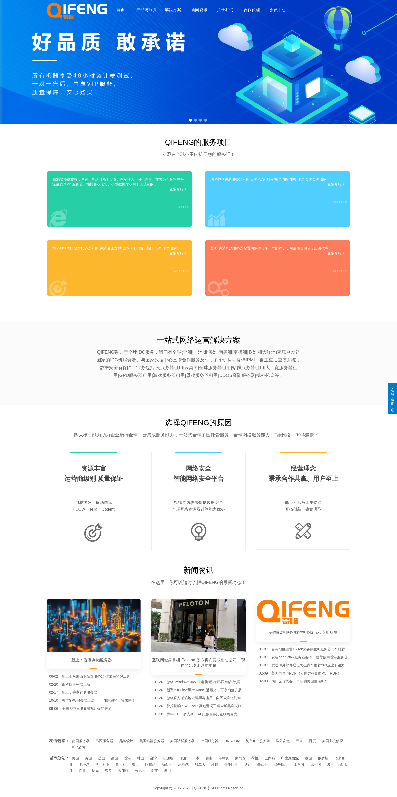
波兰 (330, 764)
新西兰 (167, 764)
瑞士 (135, 764)
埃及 (108, 770)
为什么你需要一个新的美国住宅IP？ (299, 681)
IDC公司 (78, 747)
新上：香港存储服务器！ (81, 692)
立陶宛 (270, 758)
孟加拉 (123, 770)
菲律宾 (224, 758)
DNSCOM (232, 741)
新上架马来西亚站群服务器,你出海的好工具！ (98, 676)
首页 (120, 10)
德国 (114, 758)
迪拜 (247, 764)
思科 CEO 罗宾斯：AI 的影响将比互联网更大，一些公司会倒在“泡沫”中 (206, 714)
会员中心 (278, 10)
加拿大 (200, 764)
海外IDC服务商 (258, 741)
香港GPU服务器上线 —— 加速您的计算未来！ (98, 700)
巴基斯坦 (281, 764)
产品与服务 (146, 10)
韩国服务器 (210, 741)
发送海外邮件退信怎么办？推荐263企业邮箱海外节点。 (310, 665)
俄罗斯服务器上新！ (78, 684)
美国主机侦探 (332, 741)
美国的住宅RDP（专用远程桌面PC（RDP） (306, 673)
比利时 (315, 764)
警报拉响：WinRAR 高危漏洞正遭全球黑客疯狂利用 (206, 706)
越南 (208, 758)
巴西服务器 (104, 741)
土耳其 (299, 764)
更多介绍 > (178, 189)
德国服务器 (81, 741)
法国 (101, 758)
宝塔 (299, 741)
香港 (127, 758)
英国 (88, 758)
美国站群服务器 (182, 741)
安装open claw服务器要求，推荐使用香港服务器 (309, 657)
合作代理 (252, 10)
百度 (312, 741)
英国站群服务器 (151, 741)
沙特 (214, 764)
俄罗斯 (323, 758)
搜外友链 (283, 741)
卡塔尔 (84, 764)
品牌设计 (126, 741)
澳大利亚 (102, 764)
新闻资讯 (199, 10)
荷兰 (255, 758)
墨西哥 (262, 764)
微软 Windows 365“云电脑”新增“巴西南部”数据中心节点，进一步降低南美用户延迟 (206, 682)
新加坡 (168, 758)
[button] (190, 120)
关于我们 (225, 10)
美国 (75, 758)
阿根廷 (150, 764)
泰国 (308, 758)
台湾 (153, 758)
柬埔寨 (240, 758)
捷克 (95, 770)
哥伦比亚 (231, 764)
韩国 (140, 758)
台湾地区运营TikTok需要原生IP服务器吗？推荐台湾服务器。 (310, 649)
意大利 (120, 764)
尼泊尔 (183, 764)
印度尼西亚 (290, 758)
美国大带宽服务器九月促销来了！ (88, 708)
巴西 (82, 770)
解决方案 (173, 10)
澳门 (167, 770)
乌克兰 (139, 770)
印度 (183, 758)
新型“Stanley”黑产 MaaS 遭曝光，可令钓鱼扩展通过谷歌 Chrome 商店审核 (206, 690)
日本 (196, 758)
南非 (154, 770)
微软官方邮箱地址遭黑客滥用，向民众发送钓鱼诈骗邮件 (206, 698)
